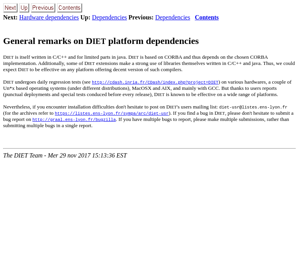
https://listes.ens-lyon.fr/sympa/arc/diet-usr (112, 113)
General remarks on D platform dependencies (101, 41)
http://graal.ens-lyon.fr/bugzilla (74, 119)
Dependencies (109, 17)
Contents (206, 17)
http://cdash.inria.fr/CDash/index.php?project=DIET (155, 82)
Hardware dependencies (49, 17)
